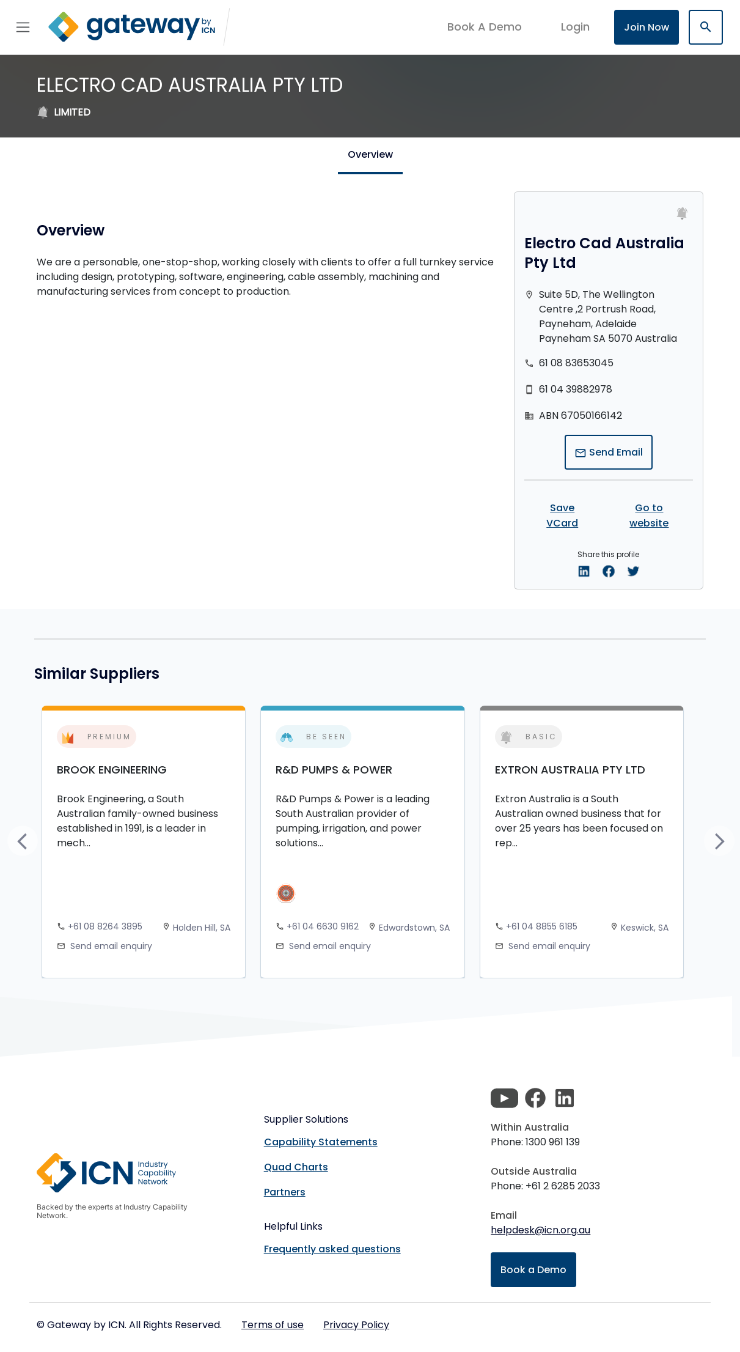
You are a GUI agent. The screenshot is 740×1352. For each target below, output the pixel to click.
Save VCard (562, 515)
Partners (285, 1192)
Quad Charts (296, 1167)
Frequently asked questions (332, 1249)
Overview (370, 154)
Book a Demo (533, 1270)
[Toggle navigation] (22, 27)
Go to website (649, 515)
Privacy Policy (356, 1325)
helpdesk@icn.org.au (540, 1230)
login (575, 26)
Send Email (608, 452)
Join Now (646, 27)
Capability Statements (321, 1142)
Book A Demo (484, 27)
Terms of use (272, 1325)
